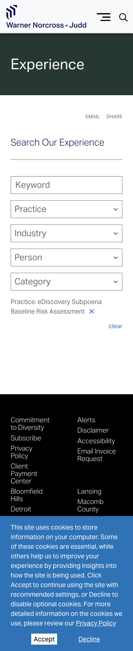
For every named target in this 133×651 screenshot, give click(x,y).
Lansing (89, 491)
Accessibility (96, 440)
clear (115, 326)
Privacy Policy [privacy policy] (96, 623)
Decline (89, 639)
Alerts (86, 420)
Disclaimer (93, 430)
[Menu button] (104, 16)
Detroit (21, 509)
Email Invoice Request (96, 454)
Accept (44, 639)
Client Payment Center (24, 473)
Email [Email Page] (92, 116)
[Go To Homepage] (46, 16)
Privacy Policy (21, 452)
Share (114, 116)
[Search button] (123, 17)
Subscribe (26, 438)
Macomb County (90, 505)
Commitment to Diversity (30, 423)
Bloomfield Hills (27, 495)
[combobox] (15, 209)
